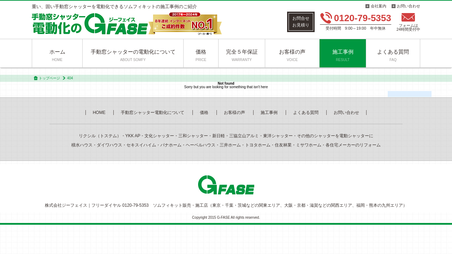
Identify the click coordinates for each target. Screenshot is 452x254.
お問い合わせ (408, 6)
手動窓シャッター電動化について (152, 112)
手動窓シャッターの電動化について (133, 55)
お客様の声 (292, 55)
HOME (99, 112)
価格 (201, 55)
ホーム (57, 55)
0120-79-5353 (362, 18)
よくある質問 (393, 55)
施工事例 (342, 55)
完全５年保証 (242, 55)
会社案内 (378, 6)
